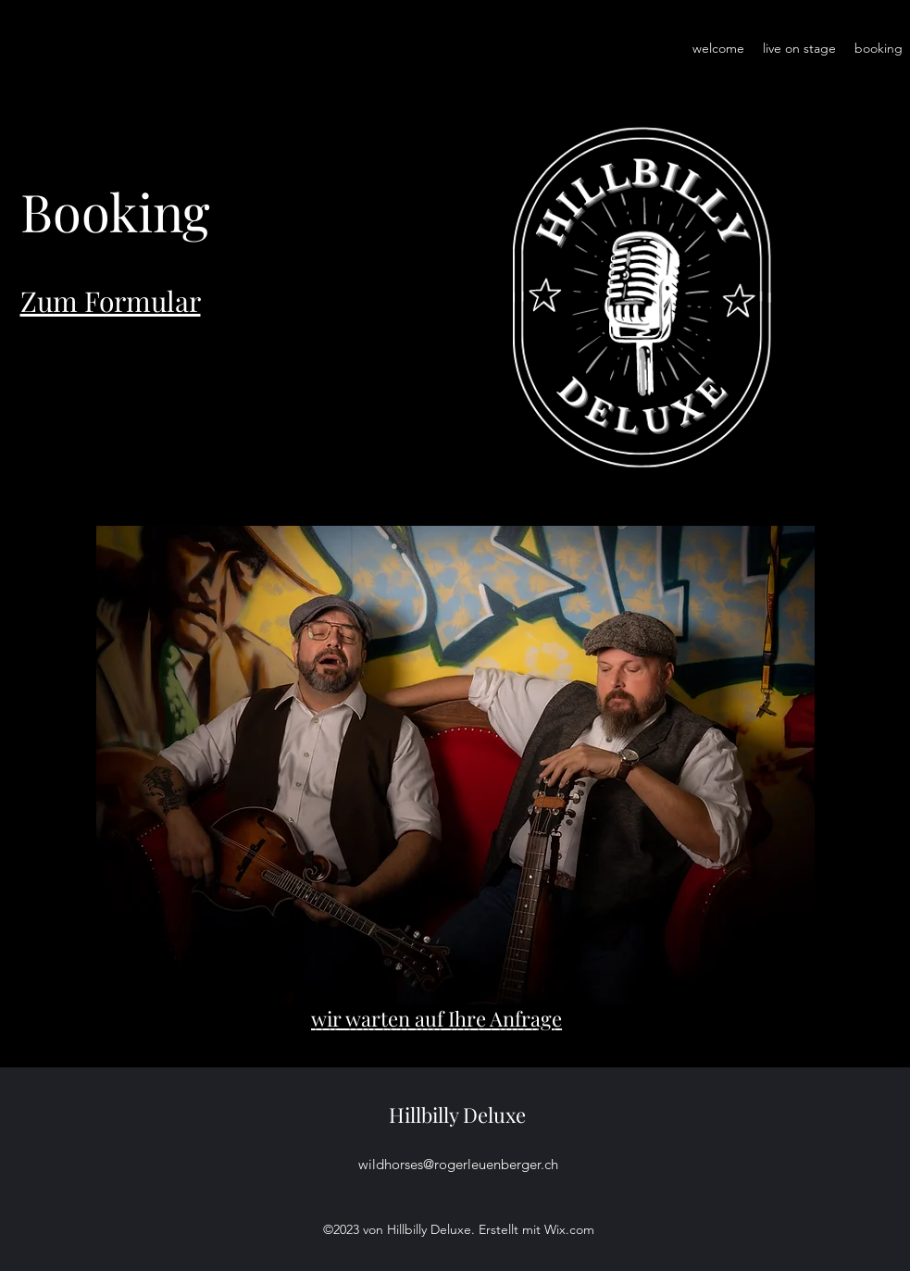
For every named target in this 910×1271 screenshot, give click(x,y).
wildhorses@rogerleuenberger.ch (458, 1164)
